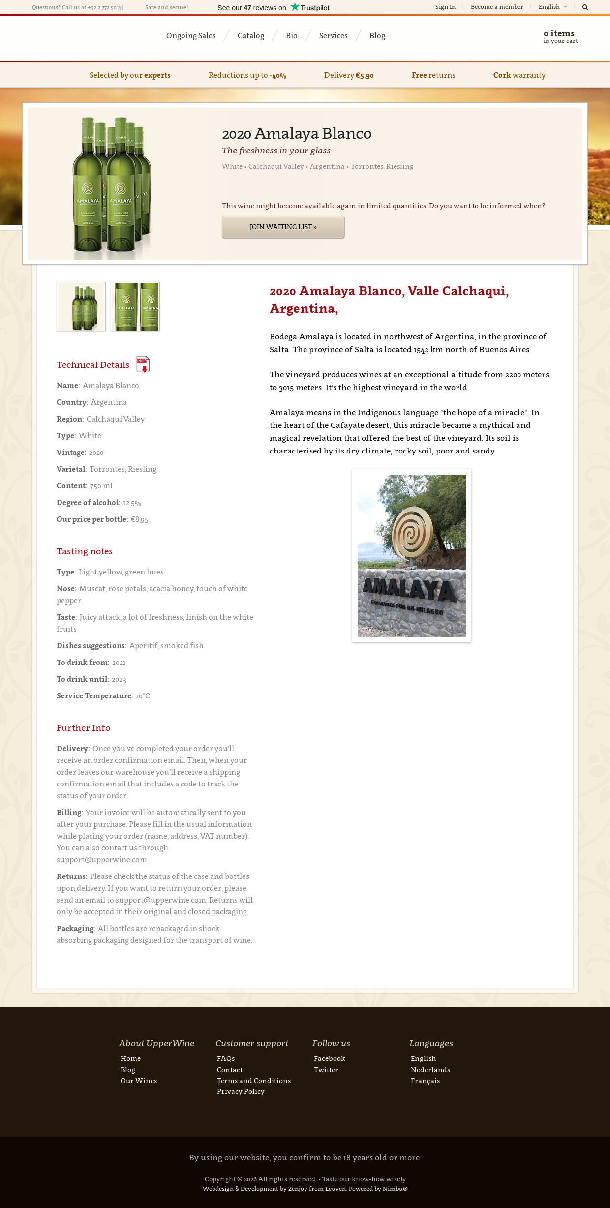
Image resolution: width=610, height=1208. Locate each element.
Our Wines (139, 1080)
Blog (377, 35)
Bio (292, 35)
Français (425, 1080)
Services (333, 35)
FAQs (226, 1058)
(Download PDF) (143, 364)
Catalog (251, 35)
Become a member (497, 6)
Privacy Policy (241, 1091)
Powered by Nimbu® (378, 1188)
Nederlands (430, 1069)
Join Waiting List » (283, 227)
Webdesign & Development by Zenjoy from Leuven (274, 1188)
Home (131, 1058)
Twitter (326, 1069)
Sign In (445, 6)
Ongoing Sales (191, 35)
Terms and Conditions (254, 1080)
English (554, 6)
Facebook (329, 1058)
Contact (230, 1069)
